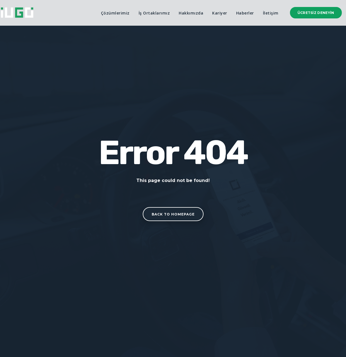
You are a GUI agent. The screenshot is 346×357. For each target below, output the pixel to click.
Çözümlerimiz (115, 13)
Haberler (245, 13)
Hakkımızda (191, 13)
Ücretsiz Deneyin (315, 13)
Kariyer (219, 13)
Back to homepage (173, 214)
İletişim (271, 13)
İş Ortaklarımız (154, 13)
